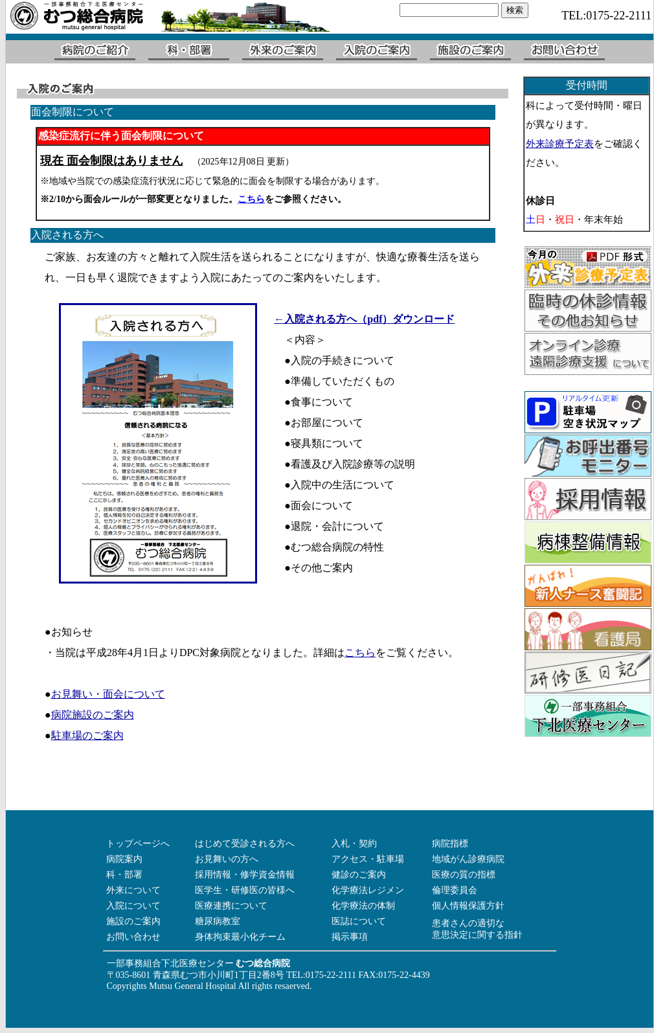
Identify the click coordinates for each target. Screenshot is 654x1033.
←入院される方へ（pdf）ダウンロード (364, 318)
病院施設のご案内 (92, 714)
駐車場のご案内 (87, 735)
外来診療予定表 (560, 144)
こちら (360, 652)
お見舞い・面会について (108, 693)
